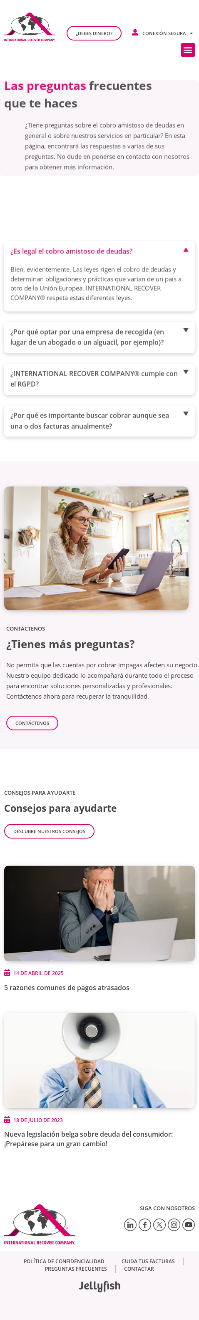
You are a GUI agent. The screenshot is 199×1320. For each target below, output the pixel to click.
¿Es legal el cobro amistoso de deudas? (71, 277)
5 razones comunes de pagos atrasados (66, 987)
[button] (188, 50)
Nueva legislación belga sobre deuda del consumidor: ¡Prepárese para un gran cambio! (88, 1139)
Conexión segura (167, 33)
